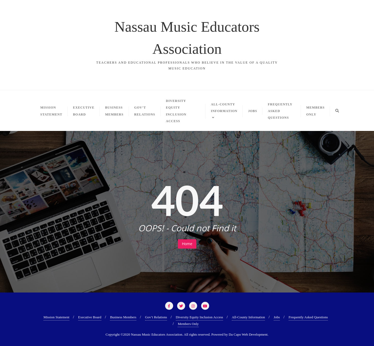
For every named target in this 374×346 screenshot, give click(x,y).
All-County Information (248, 317)
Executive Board (89, 317)
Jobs (277, 317)
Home (187, 243)
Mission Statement (56, 317)
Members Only (188, 324)
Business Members (123, 317)
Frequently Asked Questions (308, 317)
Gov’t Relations (156, 317)
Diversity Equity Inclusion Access (199, 317)
